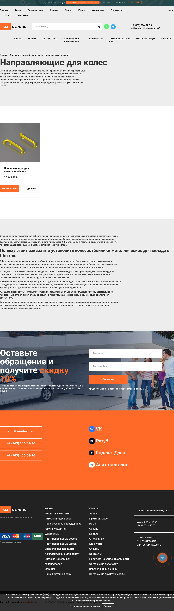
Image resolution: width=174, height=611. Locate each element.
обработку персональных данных (127, 389)
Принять (108, 606)
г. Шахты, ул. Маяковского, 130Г (145, 28)
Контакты (23, 15)
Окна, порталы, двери (58, 574)
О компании (98, 10)
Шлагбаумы (96, 38)
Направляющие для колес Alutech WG (16, 170)
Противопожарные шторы (61, 543)
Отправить (108, 379)
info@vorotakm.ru (21, 431)
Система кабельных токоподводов (57, 561)
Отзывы (7, 15)
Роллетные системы (57, 513)
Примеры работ (36, 10)
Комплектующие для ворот (62, 553)
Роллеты (32, 38)
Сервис (68, 10)
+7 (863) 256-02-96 (141, 25)
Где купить (116, 10)
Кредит (82, 10)
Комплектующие (145, 38)
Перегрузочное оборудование (70, 40)
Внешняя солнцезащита (60, 548)
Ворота (17, 38)
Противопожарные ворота (120, 40)
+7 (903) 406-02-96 (21, 455)
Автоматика (49, 38)
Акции (18, 10)
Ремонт (54, 10)
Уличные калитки (55, 528)
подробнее (30, 189)
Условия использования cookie (85, 606)
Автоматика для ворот (59, 518)
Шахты (170, 10)
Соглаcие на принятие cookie (107, 574)
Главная (4, 10)
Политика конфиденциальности (109, 558)
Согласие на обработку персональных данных (103, 566)
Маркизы (166, 38)
